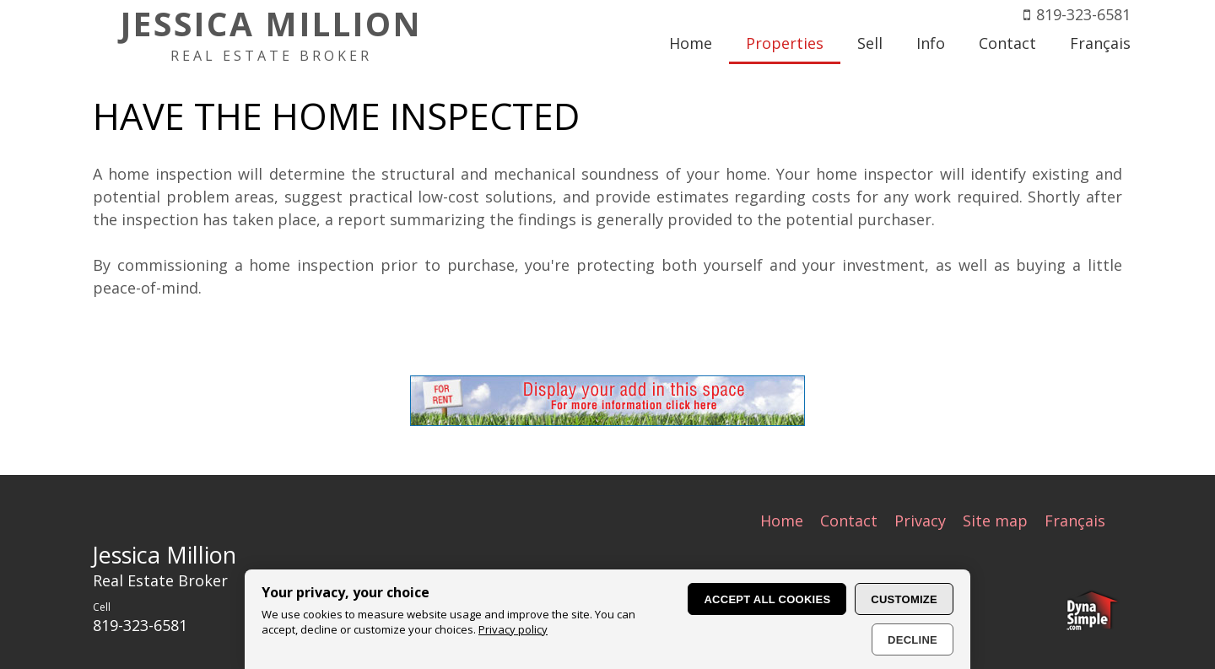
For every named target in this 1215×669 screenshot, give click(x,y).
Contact (849, 520)
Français (1075, 520)
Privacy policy (513, 629)
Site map (995, 520)
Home (781, 520)
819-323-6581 (1083, 14)
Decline (912, 640)
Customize (904, 599)
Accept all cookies (767, 599)
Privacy (920, 520)
